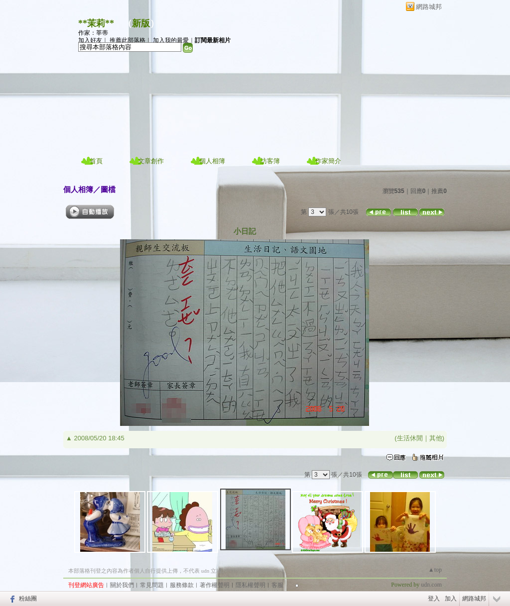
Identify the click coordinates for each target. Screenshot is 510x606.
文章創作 (151, 161)
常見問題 (152, 585)
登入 (434, 598)
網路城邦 (429, 6)
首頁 (96, 161)
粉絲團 (28, 598)
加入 (451, 598)
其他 (435, 438)
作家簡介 (328, 161)
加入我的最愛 (171, 40)
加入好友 (90, 40)
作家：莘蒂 (93, 32)
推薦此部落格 (127, 40)
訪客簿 (270, 161)
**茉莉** (96, 23)
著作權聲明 (215, 585)
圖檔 (108, 189)
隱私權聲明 (250, 585)
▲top (435, 569)
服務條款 (182, 585)
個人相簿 (212, 161)
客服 (277, 585)
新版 (141, 23)
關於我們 (122, 585)
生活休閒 (410, 438)
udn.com (431, 584)
